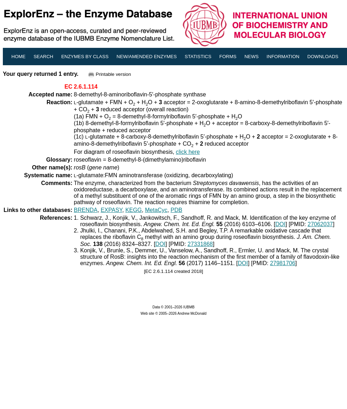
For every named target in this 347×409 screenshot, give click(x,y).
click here (188, 152)
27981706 (282, 263)
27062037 (320, 224)
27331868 (200, 244)
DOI (280, 224)
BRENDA (86, 210)
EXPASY (111, 210)
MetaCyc (156, 210)
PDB (176, 210)
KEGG (133, 210)
